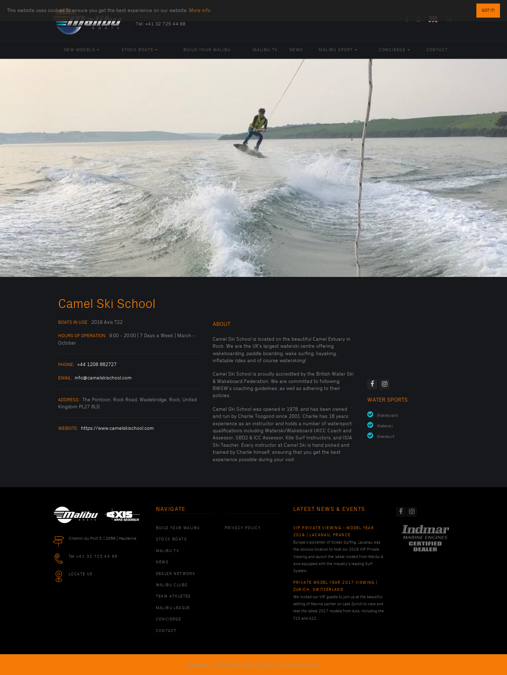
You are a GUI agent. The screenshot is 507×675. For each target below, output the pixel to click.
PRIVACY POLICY (243, 528)
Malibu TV (265, 50)
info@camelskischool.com (103, 377)
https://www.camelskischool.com (117, 428)
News (296, 50)
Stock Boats (139, 50)
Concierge (394, 50)
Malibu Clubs (172, 585)
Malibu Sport (338, 50)
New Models (82, 50)
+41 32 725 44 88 (165, 23)
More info (200, 10)
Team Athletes (173, 596)
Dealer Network (176, 574)
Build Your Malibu (207, 50)
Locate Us (81, 574)
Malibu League (173, 608)
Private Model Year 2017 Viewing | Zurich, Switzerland (335, 586)
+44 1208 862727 (97, 364)
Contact (437, 50)
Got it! (488, 10)
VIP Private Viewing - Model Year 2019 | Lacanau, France (333, 531)
